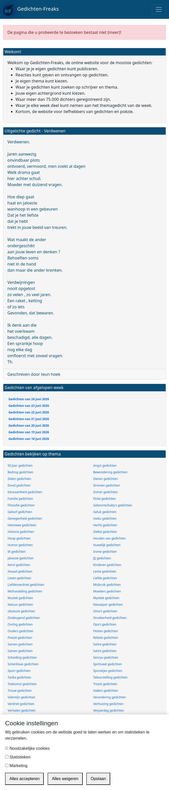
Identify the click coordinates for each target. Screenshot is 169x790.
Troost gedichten (105, 684)
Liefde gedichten (105, 578)
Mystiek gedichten (106, 598)
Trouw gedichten (20, 690)
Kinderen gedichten (107, 565)
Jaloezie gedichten (21, 558)
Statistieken (18, 757)
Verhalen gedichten (22, 710)
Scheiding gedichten (22, 657)
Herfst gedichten (105, 525)
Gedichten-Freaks (31, 9)
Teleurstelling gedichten (110, 677)
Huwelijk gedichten (107, 545)
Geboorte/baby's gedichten (112, 505)
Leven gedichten (19, 578)
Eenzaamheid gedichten (25, 492)
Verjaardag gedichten (108, 710)
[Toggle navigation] (159, 9)
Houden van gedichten (109, 538)
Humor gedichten (20, 545)
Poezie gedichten (20, 637)
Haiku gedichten (105, 518)
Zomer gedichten (105, 492)
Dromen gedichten (106, 485)
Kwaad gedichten (20, 571)
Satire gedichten (105, 644)
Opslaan (98, 779)
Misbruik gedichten (107, 585)
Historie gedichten (21, 532)
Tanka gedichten (19, 677)
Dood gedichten (19, 485)
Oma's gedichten (105, 611)
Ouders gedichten (20, 631)
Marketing (16, 766)
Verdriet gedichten (21, 704)
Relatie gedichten (105, 637)
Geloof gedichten (20, 512)
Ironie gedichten (105, 551)
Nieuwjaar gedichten (108, 604)
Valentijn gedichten (21, 697)
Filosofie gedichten (21, 505)
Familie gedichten (20, 498)
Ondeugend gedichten (24, 618)
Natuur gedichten (20, 604)
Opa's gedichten (104, 624)
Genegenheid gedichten (25, 518)
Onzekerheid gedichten (109, 618)
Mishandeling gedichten (25, 591)
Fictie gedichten (104, 498)
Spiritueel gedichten (107, 664)
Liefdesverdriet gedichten (26, 585)
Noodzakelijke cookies (27, 748)
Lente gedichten (104, 571)
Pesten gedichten (105, 631)
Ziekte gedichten (105, 532)
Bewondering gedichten (110, 472)
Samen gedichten (20, 644)
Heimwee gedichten (22, 525)
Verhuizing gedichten (108, 704)
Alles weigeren (65, 779)
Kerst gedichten (19, 565)
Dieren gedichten (105, 479)
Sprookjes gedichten (107, 671)
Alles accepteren (24, 779)
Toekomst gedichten (22, 684)
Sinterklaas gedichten (23, 664)
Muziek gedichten (20, 598)
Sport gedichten (19, 671)
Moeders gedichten (107, 591)
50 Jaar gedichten (20, 465)
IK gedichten (17, 551)
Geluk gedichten (105, 512)
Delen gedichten (19, 479)
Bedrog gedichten (20, 472)
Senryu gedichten (105, 657)
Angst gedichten (105, 465)
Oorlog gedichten (20, 624)
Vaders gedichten (105, 690)
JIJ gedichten (102, 558)
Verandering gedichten (109, 697)
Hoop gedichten (19, 538)
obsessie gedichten (21, 611)
